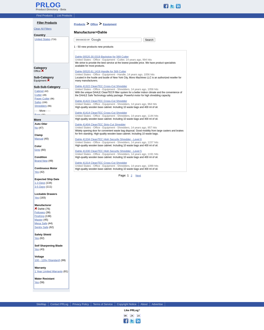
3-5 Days (40, 186)
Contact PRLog (59, 304)
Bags (38, 114)
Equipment (42, 80)
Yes (37, 171)
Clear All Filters (42, 28)
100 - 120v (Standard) (47, 260)
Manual (39, 138)
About (144, 304)
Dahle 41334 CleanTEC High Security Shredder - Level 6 (108, 139)
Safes (38, 102)
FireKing (39, 216)
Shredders (41, 105)
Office (39, 71)
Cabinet (39, 91)
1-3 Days (40, 182)
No (36, 127)
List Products (64, 15)
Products (79, 24)
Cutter (38, 94)
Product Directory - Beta (51, 8)
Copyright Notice (126, 304)
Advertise (157, 304)
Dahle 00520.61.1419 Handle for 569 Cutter (100, 71)
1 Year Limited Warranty (49, 271)
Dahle (40, 208)
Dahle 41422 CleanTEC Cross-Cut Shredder (101, 101)
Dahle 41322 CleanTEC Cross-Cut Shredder (101, 86)
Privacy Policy (80, 304)
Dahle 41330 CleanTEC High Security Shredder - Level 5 (108, 151)
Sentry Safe (41, 227)
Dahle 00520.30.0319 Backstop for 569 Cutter (102, 56)
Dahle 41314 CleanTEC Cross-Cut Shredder (101, 162)
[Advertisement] (207, 105)
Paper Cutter (42, 98)
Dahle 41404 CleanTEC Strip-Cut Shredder (100, 124)
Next (138, 175)
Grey (37, 149)
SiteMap (41, 304)
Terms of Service (103, 304)
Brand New (41, 160)
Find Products (44, 15)
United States (42, 39)
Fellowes (40, 212)
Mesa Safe (41, 223)
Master (39, 219)
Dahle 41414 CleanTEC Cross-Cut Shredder (101, 112)
